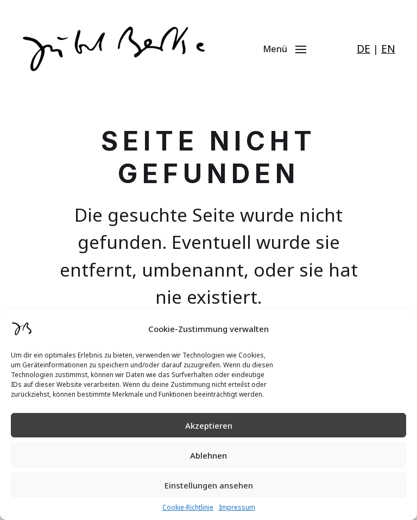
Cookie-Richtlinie (187, 507)
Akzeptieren (208, 425)
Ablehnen (208, 455)
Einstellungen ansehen (209, 485)
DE (363, 49)
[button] (291, 48)
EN (388, 49)
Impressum (237, 507)
